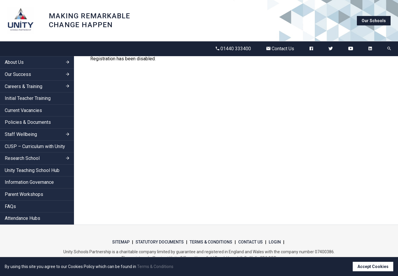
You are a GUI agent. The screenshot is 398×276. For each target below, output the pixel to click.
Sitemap (121, 242)
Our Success (18, 74)
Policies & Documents (28, 122)
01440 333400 (233, 48)
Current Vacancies (23, 110)
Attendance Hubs (22, 218)
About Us (14, 62)
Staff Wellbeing (21, 134)
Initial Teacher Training (28, 98)
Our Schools (374, 20)
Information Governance (29, 182)
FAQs (10, 206)
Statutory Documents (160, 242)
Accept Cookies (373, 266)
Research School (22, 158)
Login (275, 242)
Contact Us (280, 48)
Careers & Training (23, 86)
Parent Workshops (24, 194)
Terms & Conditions (211, 242)
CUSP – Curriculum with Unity (35, 146)
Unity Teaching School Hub (32, 170)
